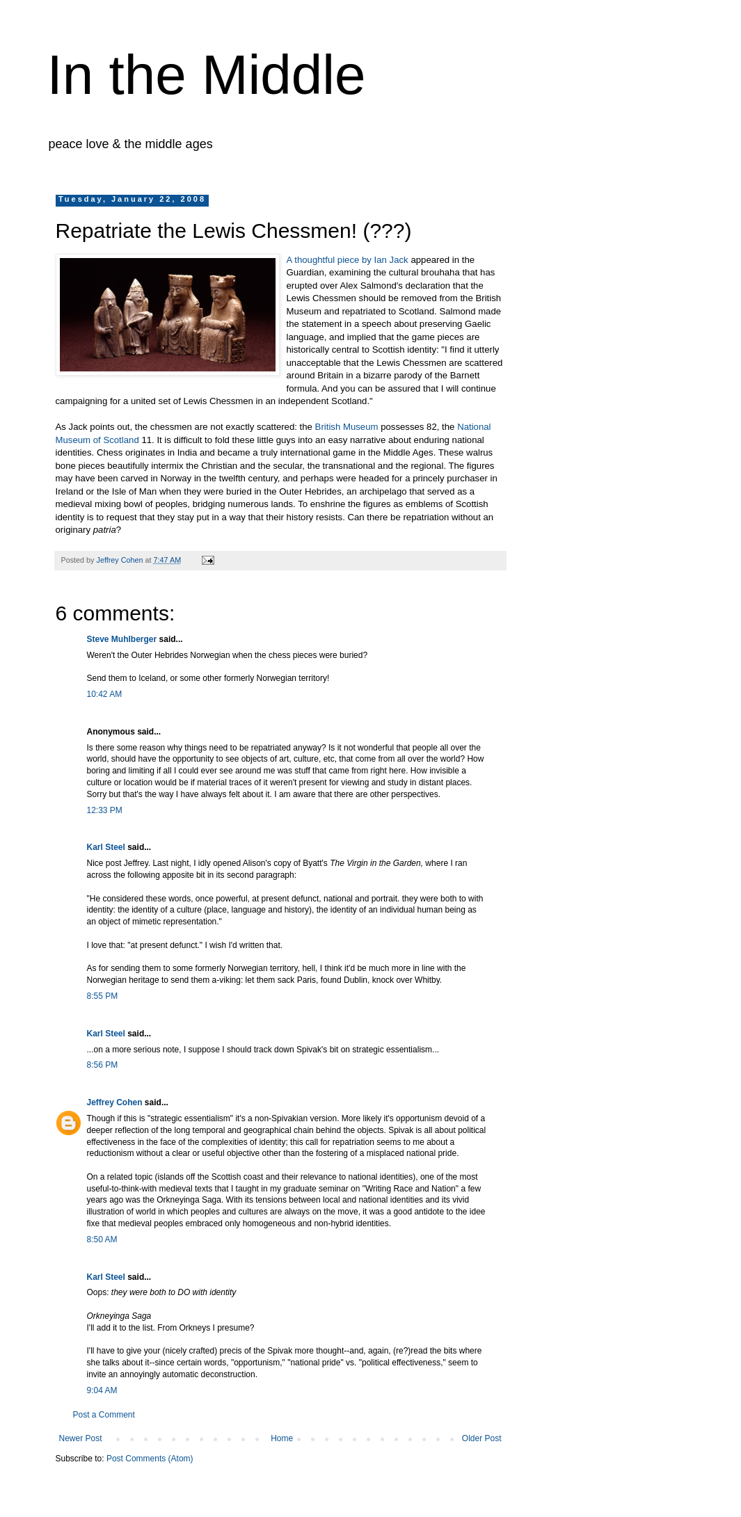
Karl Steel (106, 847)
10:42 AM (104, 694)
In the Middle (206, 75)
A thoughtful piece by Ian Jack (349, 260)
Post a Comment (104, 1415)
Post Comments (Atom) (149, 1458)
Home (282, 1438)
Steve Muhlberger (122, 639)
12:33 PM (104, 810)
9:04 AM (102, 1390)
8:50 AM (102, 1239)
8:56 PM (102, 1065)
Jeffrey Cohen (115, 1102)
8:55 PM (102, 996)
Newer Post (80, 1438)
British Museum (347, 427)
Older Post (482, 1438)
